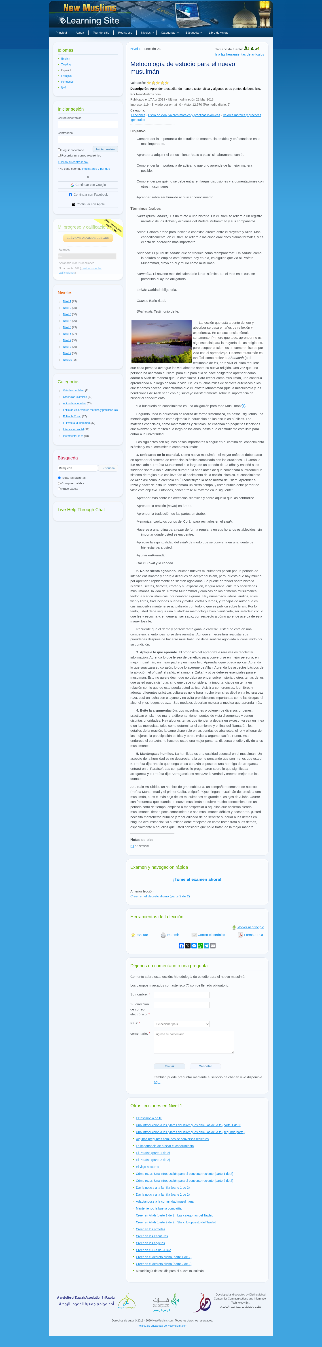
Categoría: (137, 110)
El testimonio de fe (149, 1118)
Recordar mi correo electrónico (79, 155)
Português (67, 81)
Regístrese (125, 32)
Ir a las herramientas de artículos (239, 54)
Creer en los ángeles (150, 1243)
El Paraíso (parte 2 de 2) (153, 1160)
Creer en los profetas (150, 1229)
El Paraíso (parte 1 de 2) (153, 1153)
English (65, 58)
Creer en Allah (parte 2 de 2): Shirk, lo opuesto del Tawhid (176, 1222)
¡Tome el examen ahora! (197, 879)
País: (135, 1023)
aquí (157, 1082)
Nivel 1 (135, 49)
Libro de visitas (218, 32)
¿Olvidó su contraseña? (73, 162)
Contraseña (65, 133)
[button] (59, 301)
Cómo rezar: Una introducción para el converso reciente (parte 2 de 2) (184, 1180)
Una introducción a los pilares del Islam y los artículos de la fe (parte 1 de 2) (188, 1125)
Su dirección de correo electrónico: (140, 1009)
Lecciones (138, 115)
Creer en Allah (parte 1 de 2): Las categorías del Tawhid (174, 1215)
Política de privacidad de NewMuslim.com (162, 1325)
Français (66, 75)
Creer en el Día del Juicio (153, 1250)
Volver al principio (247, 927)
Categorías (170, 32)
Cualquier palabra (71, 483)
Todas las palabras (72, 477)
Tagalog (66, 64)
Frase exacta (68, 488)
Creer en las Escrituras (152, 1236)
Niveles (147, 32)
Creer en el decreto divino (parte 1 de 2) (163, 1257)
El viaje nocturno (147, 1167)
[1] (243, 406)
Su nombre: (140, 994)
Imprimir (170, 935)
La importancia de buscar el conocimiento (165, 1146)
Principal (61, 32)
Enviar (169, 1066)
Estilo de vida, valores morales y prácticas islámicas (184, 115)
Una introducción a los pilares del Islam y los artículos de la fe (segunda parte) (190, 1132)
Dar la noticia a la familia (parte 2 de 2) (163, 1194)
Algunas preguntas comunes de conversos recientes (172, 1139)
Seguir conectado (71, 150)
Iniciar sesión (105, 149)
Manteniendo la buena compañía (159, 1208)
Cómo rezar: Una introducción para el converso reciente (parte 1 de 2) (184, 1173)
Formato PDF (251, 935)
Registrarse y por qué (96, 168)
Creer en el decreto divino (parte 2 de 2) (160, 896)
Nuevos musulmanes (90, 15)
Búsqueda (194, 32)
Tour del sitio (101, 32)
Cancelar (205, 1066)
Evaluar (139, 935)
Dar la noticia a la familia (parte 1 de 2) (163, 1187)
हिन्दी (63, 87)
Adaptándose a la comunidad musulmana (165, 1201)
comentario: (140, 1033)
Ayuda (80, 32)
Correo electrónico (69, 118)
